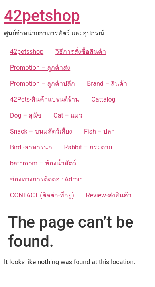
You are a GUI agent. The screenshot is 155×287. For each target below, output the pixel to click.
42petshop (42, 15)
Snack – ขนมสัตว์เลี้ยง (41, 131)
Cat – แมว (67, 115)
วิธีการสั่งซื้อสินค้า (80, 51)
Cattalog (103, 99)
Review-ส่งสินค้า (108, 195)
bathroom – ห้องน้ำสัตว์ (43, 163)
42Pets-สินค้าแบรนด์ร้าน (44, 99)
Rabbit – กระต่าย (88, 147)
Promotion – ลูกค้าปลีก (42, 83)
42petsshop (26, 51)
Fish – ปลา (99, 131)
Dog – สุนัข (25, 115)
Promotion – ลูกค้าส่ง (40, 67)
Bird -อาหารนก (31, 147)
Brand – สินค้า (107, 83)
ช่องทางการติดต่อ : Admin (46, 179)
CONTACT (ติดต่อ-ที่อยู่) (42, 195)
